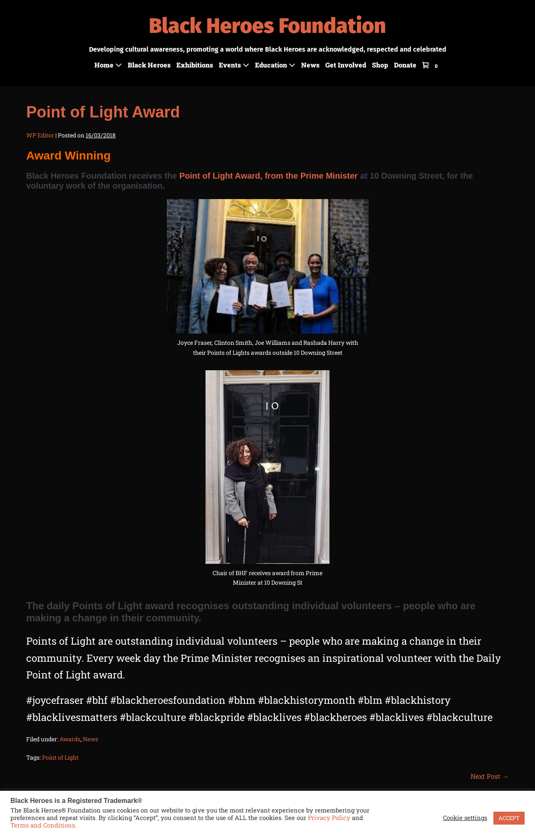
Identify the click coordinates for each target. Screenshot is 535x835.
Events (234, 64)
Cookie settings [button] (465, 818)
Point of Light (60, 757)
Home (108, 64)
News (310, 64)
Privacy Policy (329, 818)
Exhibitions (194, 64)
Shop (380, 64)
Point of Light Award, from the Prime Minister (268, 175)
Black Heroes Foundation (267, 25)
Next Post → (490, 776)
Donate (405, 64)
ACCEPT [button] (509, 818)
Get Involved (345, 64)
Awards (69, 739)
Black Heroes (149, 64)
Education (275, 64)
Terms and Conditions (42, 825)
